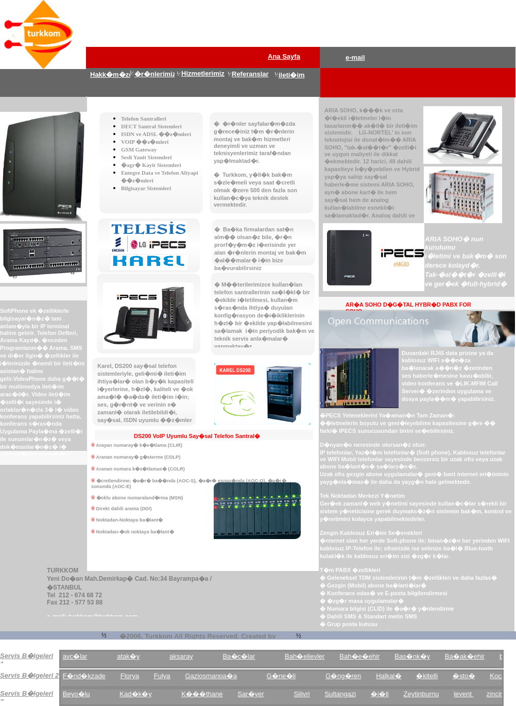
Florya (137, 676)
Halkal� (396, 676)
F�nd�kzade (92, 676)
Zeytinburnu (429, 694)
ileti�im (292, 75)
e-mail (355, 57)
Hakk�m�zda (113, 74)
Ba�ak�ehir (472, 656)
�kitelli (434, 676)
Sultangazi (348, 694)
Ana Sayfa (284, 56)
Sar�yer (258, 694)
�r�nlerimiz (155, 74)
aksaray (189, 656)
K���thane (209, 694)
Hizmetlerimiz (203, 73)
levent (471, 694)
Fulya (170, 676)
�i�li (388, 694)
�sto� (471, 676)
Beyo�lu (84, 694)
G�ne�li (288, 676)
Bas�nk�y (420, 656)
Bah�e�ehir (367, 656)
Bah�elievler (312, 656)
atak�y (136, 656)
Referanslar (250, 74)
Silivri (309, 694)
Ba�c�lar (246, 656)
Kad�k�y (143, 694)
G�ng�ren (351, 676)
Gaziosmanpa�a (218, 676)
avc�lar (83, 656)
